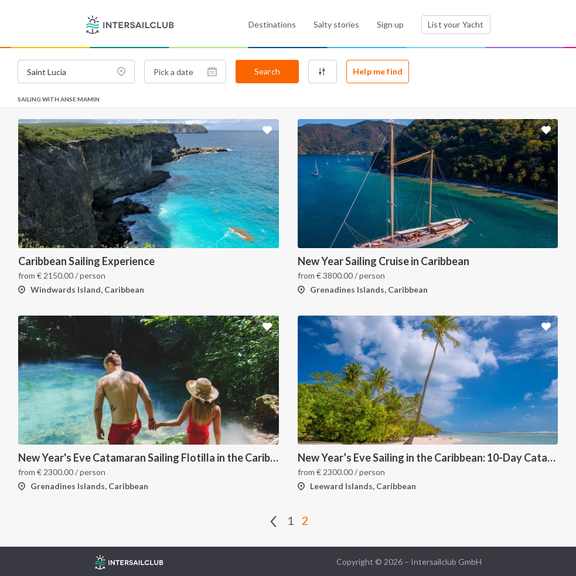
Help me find (378, 71)
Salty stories (336, 24)
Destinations (272, 24)
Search (267, 71)
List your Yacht (455, 24)
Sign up (390, 24)
